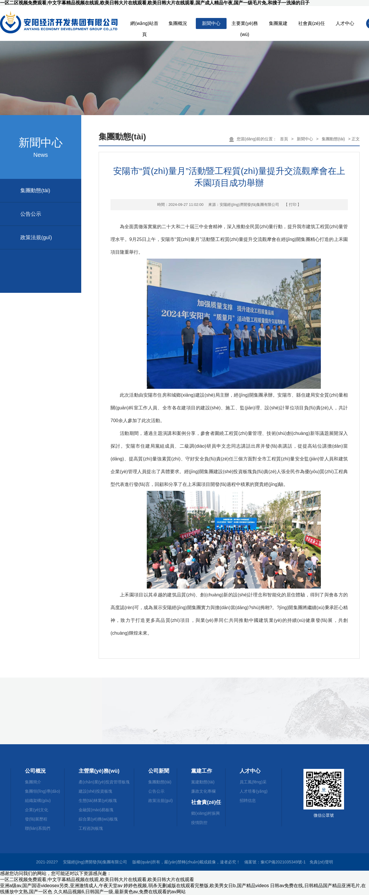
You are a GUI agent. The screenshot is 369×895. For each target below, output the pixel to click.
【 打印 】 (292, 204)
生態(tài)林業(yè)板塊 (98, 800)
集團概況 (178, 23)
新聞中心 (211, 23)
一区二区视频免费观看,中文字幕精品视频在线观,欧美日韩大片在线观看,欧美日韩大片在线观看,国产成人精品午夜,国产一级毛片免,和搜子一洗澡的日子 (155, 2)
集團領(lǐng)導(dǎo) (42, 791)
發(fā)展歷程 (36, 819)
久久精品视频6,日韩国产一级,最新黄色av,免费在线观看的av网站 (120, 891)
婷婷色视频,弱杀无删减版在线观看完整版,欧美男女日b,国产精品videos (196, 885)
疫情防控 (199, 822)
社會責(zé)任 (311, 23)
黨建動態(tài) (202, 782)
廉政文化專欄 (203, 791)
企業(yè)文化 (36, 809)
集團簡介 (33, 782)
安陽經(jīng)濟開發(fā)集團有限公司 (249, 204)
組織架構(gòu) (38, 800)
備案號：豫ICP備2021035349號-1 (275, 862)
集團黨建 (278, 23)
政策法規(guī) (36, 237)
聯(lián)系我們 (37, 828)
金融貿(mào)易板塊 (96, 809)
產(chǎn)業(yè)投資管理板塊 (104, 782)
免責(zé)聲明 (321, 862)
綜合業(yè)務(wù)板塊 (98, 819)
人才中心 (345, 23)
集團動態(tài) (35, 190)
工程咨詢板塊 (91, 828)
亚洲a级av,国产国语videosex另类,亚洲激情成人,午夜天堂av (61, 885)
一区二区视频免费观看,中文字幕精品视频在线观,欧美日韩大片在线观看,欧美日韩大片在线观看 (97, 879)
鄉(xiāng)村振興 (205, 813)
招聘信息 (248, 800)
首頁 (284, 139)
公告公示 (30, 214)
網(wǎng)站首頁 (144, 25)
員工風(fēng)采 (253, 782)
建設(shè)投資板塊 (95, 791)
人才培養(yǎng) (253, 791)
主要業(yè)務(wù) (244, 25)
